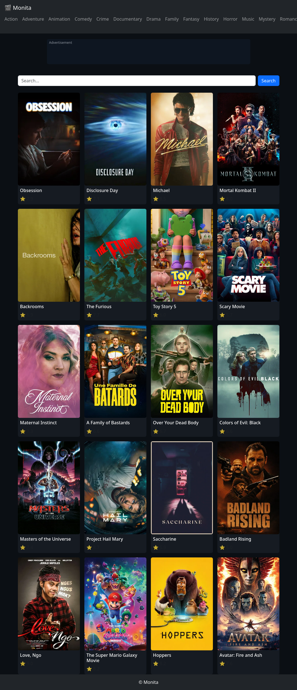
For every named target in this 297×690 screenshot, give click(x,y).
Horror (230, 19)
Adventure (33, 19)
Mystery (267, 19)
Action (11, 19)
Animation (59, 19)
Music (248, 19)
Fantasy (191, 19)
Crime (102, 19)
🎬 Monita (17, 7)
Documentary (127, 19)
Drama (153, 19)
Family (172, 19)
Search (269, 81)
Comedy (83, 19)
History (211, 19)
